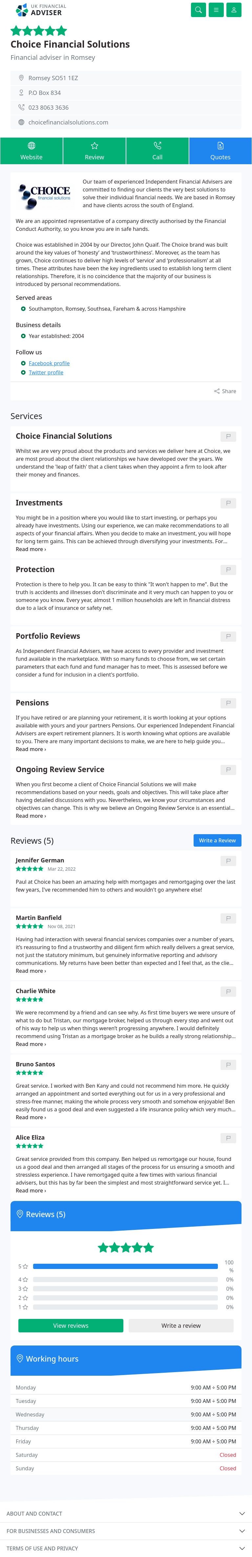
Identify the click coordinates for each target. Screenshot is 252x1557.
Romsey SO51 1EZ (53, 78)
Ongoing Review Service (60, 769)
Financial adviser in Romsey (52, 57)
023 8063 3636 (49, 107)
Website (31, 150)
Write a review (180, 1325)
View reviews (70, 1325)
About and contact (34, 1513)
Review (94, 150)
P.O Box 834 (45, 93)
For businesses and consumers (51, 1531)
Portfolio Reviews (48, 636)
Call (157, 150)
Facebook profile (49, 363)
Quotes (220, 150)
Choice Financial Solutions (70, 44)
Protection (35, 569)
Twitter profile (46, 372)
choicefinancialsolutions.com (69, 122)
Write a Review (217, 840)
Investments (39, 503)
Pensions (32, 703)
